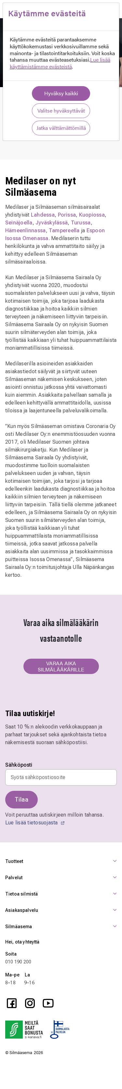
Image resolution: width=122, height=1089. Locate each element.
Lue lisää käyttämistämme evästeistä (60, 63)
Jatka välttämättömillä (61, 127)
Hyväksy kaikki (61, 93)
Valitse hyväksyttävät (61, 110)
